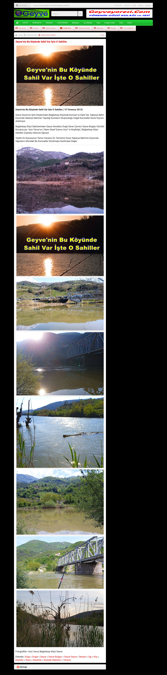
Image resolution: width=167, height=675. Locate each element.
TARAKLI (49, 23)
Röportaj (100, 28)
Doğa (27, 656)
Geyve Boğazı (55, 656)
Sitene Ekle (118, 5)
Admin (20, 35)
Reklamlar (75, 23)
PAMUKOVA (37, 23)
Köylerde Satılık (84, 28)
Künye (141, 5)
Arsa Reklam (88, 23)
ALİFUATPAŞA (62, 23)
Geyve (48, 35)
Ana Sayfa (22, 28)
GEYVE (25, 23)
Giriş (134, 5)
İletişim (148, 5)
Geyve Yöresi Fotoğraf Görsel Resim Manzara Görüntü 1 (52, 5)
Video (98, 23)
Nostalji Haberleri (52, 660)
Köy (95, 656)
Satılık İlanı (67, 28)
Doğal (35, 656)
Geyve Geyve (70, 656)
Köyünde (37, 660)
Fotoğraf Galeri (110, 23)
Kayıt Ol (127, 5)
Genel (121, 23)
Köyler (129, 23)
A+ (103, 35)
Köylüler (20, 660)
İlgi (90, 656)
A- (102, 35)
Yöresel (35, 28)
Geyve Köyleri (128, 28)
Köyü (28, 660)
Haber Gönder (51, 28)
